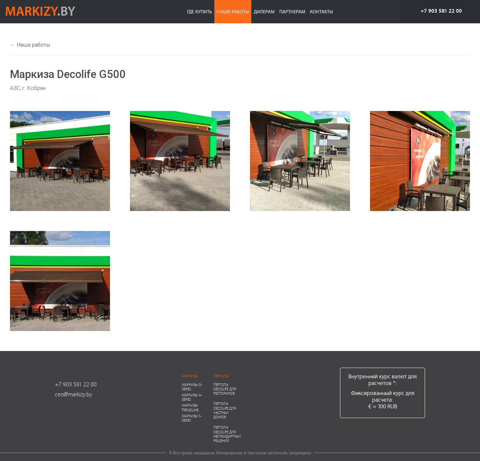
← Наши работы (30, 45)
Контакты (321, 11)
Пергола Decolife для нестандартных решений (227, 433)
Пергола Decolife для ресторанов (224, 389)
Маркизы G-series (192, 387)
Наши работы (233, 11)
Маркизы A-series (192, 397)
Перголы (221, 376)
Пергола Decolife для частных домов (224, 410)
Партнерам (292, 11)
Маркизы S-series (192, 418)
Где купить (199, 11)
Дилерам (264, 11)
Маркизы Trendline (190, 407)
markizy (40, 11)
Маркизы (190, 376)
